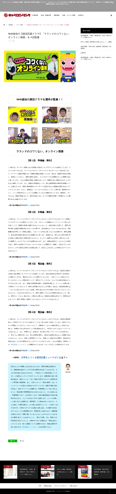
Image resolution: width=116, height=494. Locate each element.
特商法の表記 (48, 486)
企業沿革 (83, 53)
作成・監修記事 (46, 15)
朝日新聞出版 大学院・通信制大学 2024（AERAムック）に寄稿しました (96, 36)
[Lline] (12, 441)
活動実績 (56, 15)
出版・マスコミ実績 (68, 15)
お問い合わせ (73, 486)
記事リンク (27, 205)
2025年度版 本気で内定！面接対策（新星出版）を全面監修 (96, 47)
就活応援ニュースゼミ (18, 344)
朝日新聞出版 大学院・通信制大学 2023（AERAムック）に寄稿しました (96, 58)
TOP (40, 486)
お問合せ (81, 15)
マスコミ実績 (11, 41)
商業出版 (82, 466)
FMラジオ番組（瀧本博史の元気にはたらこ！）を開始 (96, 42)
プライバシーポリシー (60, 486)
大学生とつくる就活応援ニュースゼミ (40, 357)
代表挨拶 (35, 15)
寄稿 (8, 466)
